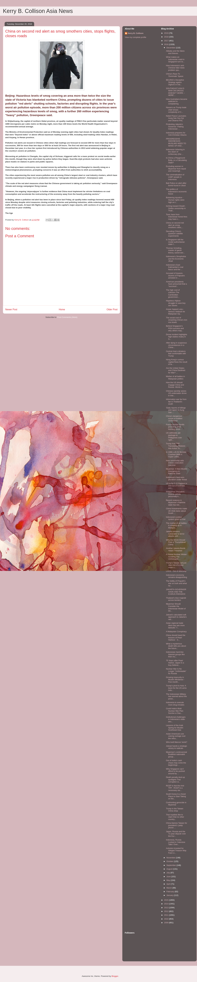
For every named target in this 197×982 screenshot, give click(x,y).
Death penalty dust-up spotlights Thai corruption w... (175, 779)
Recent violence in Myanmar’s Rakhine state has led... (175, 502)
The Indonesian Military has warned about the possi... (176, 696)
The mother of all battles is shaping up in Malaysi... (176, 525)
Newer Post (11, 309)
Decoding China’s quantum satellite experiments (174, 233)
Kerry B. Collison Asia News (38, 11)
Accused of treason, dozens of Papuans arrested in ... (175, 275)
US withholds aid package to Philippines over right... (174, 436)
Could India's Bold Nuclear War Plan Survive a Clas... (174, 710)
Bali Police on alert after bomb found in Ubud (176, 184)
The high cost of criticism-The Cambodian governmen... (173, 293)
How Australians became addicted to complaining (176, 101)
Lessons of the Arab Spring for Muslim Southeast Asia (174, 727)
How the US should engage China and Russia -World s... (175, 384)
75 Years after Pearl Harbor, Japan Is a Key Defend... (175, 662)
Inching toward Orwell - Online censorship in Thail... (176, 208)
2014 (166, 904)
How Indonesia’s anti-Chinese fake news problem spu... (175, 67)
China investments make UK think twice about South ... (176, 510)
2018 (166, 37)
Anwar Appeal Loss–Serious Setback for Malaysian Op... (175, 311)
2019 (166, 33)
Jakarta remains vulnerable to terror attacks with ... (175, 533)
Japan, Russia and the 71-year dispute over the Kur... (176, 833)
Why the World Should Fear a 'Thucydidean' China (176, 542)
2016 (166, 44)
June (168, 876)
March (169, 888)
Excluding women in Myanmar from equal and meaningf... (176, 168)
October (170, 861)
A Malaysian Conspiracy (176, 631)
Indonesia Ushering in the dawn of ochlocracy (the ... (175, 151)
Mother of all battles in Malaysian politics (175, 377)
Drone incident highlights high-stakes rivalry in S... (176, 336)
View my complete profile (135, 37)
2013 (166, 907)
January (170, 895)
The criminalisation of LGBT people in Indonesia (175, 177)
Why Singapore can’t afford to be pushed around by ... (175, 771)
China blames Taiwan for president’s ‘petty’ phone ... (176, 825)
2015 (166, 900)
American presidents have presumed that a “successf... (176, 284)
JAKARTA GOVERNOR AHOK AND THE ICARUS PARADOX (176, 591)
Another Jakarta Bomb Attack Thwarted (175, 549)
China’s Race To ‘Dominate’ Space (174, 75)
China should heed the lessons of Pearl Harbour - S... (175, 637)
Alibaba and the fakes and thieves (175, 52)
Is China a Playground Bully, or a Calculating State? (176, 160)
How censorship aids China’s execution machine (175, 462)
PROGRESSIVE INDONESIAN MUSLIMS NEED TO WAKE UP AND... (176, 142)
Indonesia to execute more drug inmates (175, 703)
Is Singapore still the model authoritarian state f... (175, 241)
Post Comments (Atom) (67, 317)
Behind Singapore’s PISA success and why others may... (175, 328)
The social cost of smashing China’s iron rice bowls (176, 320)
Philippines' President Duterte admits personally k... (175, 494)
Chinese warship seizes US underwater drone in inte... (176, 393)
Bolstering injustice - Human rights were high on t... (175, 199)
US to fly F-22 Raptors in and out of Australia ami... (176, 485)
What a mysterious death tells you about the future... (176, 646)
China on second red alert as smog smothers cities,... (175, 225)
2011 (166, 915)
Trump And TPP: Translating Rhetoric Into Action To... (175, 445)
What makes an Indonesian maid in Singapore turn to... (175, 59)
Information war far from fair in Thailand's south (176, 401)
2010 (166, 919)
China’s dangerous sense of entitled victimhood (174, 418)
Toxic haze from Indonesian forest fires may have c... (176, 216)
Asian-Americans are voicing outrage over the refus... (176, 736)
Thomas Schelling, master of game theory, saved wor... (175, 250)
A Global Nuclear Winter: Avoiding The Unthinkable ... (176, 556)
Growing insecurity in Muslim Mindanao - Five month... (175, 679)
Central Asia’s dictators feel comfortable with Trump (176, 353)
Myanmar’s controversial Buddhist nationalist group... (176, 754)
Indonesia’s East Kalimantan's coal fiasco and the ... (174, 267)
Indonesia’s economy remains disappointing (176, 576)
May (168, 880)
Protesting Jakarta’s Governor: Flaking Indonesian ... (174, 126)
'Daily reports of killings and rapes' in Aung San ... (176, 410)
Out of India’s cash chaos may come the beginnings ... (176, 762)
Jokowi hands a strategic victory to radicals (176, 747)
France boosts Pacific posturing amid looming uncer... (175, 426)
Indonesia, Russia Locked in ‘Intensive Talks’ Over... (175, 842)
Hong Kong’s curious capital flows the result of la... (176, 361)
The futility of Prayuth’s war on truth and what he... (176, 583)
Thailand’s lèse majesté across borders (176, 599)
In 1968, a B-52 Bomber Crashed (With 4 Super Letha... (176, 454)
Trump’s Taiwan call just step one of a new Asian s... (176, 565)
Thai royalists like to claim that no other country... (175, 817)
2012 (166, 911)
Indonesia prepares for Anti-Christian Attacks (176, 134)
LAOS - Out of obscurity (176, 571)
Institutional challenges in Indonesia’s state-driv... (176, 719)
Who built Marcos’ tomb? (176, 742)
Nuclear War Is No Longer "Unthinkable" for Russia (176, 671)
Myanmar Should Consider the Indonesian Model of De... (176, 607)
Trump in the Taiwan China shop (174, 809)
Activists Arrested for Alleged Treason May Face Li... (176, 850)
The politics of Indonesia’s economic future (176, 191)
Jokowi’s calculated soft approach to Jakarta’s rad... (176, 617)
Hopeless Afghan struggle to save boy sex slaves (175, 303)
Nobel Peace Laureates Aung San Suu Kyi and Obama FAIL (176, 118)
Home (62, 309)
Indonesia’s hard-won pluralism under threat (176, 478)
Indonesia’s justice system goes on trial (175, 518)
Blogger (114, 976)
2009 (166, 922)
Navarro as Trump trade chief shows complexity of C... (176, 109)
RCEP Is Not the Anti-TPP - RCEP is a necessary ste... (175, 788)
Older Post (112, 309)
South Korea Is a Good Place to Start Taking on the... (176, 796)
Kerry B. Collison (135, 33)
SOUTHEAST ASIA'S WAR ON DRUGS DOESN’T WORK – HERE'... (175, 91)
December (171, 48)
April (168, 884)
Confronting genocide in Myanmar (176, 803)
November (171, 858)
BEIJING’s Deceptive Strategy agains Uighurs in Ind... (175, 82)
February (170, 891)
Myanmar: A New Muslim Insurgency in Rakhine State (176, 471)
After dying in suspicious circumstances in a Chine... (176, 345)
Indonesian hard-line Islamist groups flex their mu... (175, 654)
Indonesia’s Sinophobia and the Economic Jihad (176, 258)
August (169, 869)
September (171, 865)
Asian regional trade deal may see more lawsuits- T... (175, 625)
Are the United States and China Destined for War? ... (175, 370)
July (168, 873)
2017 (166, 41)
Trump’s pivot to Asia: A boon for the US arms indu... (176, 688)
